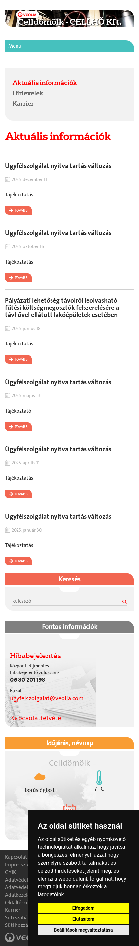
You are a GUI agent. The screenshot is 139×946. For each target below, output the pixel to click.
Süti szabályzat (22, 917)
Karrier (23, 103)
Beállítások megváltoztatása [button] (83, 930)
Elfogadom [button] (83, 908)
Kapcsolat (16, 856)
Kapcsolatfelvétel (36, 717)
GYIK (10, 872)
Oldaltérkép (18, 902)
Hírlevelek (27, 93)
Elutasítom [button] (83, 919)
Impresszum (19, 864)
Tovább (21, 210)
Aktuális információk (44, 82)
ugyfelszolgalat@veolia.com (47, 698)
